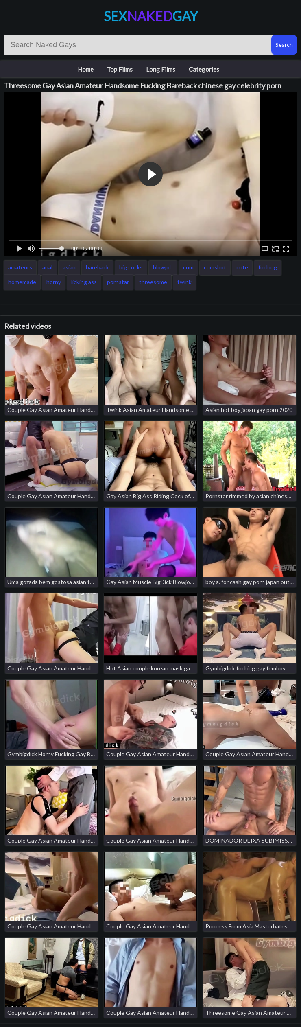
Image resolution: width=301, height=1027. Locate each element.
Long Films (160, 69)
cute (242, 267)
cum (188, 267)
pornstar (118, 281)
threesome (153, 281)
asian (69, 267)
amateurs (20, 267)
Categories (204, 69)
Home (86, 69)
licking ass (84, 281)
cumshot (215, 267)
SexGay (151, 16)
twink (184, 281)
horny (53, 281)
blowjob (163, 267)
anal (47, 267)
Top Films (120, 69)
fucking (267, 267)
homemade (22, 281)
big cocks (131, 267)
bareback (97, 267)
